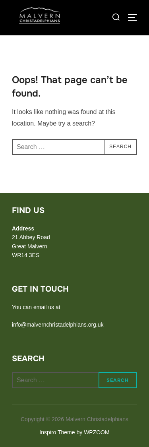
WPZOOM (97, 432)
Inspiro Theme (57, 432)
